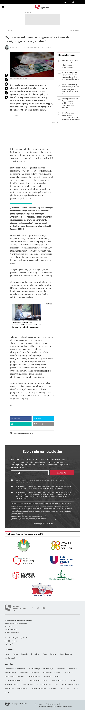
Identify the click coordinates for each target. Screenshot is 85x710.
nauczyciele (35, 672)
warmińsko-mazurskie (69, 684)
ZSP (74, 688)
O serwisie (38, 704)
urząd (56, 684)
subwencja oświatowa (12, 684)
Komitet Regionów (66, 654)
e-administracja (34, 669)
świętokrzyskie (28, 684)
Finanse (15, 654)
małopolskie (24, 672)
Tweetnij (37, 418)
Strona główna (75, 30)
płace (45, 680)
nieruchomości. (47, 672)
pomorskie (47, 676)
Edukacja (24, 654)
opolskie (67, 672)
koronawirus (61, 669)
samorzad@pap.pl (11, 629)
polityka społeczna (34, 676)
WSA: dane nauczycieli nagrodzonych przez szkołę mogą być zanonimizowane (70, 64)
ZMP (61, 688)
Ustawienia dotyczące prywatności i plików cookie (55, 706)
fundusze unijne (48, 669)
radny (53, 680)
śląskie (73, 680)
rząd (65, 680)
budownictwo (9, 669)
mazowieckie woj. (10, 672)
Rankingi (53, 654)
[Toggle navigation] (3, 6)
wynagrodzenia (22, 688)
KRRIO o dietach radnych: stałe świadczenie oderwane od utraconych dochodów (71, 116)
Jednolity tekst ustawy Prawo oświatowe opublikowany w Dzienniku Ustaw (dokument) (70, 103)
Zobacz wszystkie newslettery (42, 524)
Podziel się (15, 418)
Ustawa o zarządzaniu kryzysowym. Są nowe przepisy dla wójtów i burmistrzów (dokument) (70, 76)
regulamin (25, 480)
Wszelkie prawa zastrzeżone (23, 433)
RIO (59, 680)
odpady (58, 672)
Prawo (7, 654)
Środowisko (35, 654)
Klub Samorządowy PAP (13, 658)
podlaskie (20, 676)
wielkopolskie (9, 688)
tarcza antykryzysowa (43, 684)
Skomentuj (38, 424)
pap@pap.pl (9, 644)
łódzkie (7, 692)
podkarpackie (9, 676)
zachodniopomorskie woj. (39, 688)
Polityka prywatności (53, 704)
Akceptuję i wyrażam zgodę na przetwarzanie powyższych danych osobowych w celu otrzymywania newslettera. (43, 481)
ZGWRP (53, 688)
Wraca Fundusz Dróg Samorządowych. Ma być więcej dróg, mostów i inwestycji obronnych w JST (70, 89)
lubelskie (72, 669)
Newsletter (15, 424)
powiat (56, 676)
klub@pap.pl (15, 632)
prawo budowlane (34, 680)
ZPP (67, 688)
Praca (45, 654)
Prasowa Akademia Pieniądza (14, 680)
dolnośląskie (21, 669)
